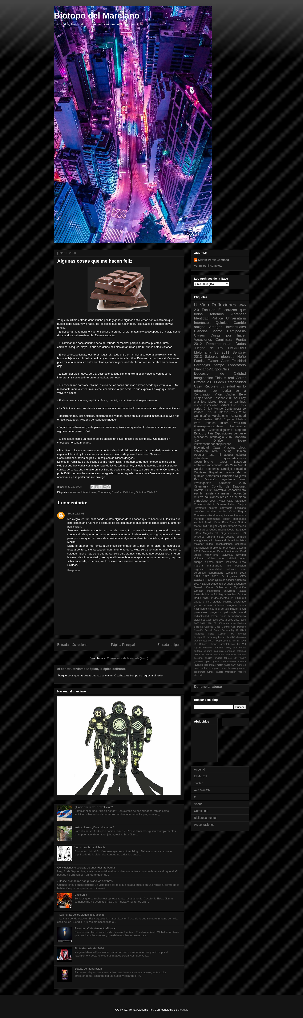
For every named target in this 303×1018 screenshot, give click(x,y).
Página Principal (123, 645)
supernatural (216, 572)
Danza (206, 583)
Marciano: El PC (223, 415)
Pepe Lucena (223, 640)
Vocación (211, 479)
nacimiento (200, 608)
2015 (242, 483)
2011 (225, 352)
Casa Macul (238, 465)
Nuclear (232, 594)
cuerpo (198, 562)
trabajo (219, 672)
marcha (198, 565)
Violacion (207, 647)
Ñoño (241, 357)
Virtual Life (228, 405)
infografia (231, 605)
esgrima (211, 511)
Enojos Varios (203, 398)
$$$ (203, 620)
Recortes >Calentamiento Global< (95, 928)
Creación (198, 630)
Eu (237, 630)
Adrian (226, 623)
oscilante (240, 543)
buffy (228, 647)
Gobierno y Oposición (231, 587)
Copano (228, 419)
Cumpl (217, 630)
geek (208, 661)
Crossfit (209, 630)
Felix (208, 490)
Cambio (240, 323)
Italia (209, 637)
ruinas (210, 672)
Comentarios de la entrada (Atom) (127, 658)
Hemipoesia (236, 331)
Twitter (213, 361)
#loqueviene (238, 426)
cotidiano (240, 507)
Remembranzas (218, 344)
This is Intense (217, 412)
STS (243, 533)
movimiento (214, 465)
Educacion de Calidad (220, 373)
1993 (243, 572)
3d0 (226, 465)
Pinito (205, 598)
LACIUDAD (237, 348)
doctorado (240, 601)
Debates (210, 423)
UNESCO (235, 598)
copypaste (226, 507)
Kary (215, 637)
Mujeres (240, 476)
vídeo (205, 529)
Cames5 (208, 626)
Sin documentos (219, 598)
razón (214, 616)
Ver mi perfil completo (208, 265)
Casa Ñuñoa (238, 522)
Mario (197, 526)
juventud (198, 665)
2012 (198, 344)
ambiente (200, 465)
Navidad (241, 554)
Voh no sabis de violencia (89, 847)
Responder (74, 570)
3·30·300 (200, 430)
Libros (212, 401)
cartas (242, 647)
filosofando (220, 540)
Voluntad (199, 558)
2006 (212, 500)
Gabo (209, 587)
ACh (215, 451)
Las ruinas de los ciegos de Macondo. (82, 914)
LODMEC (227, 554)
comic (242, 558)
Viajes (219, 394)
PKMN (211, 640)
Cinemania (201, 486)
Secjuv (242, 504)
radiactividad (201, 616)
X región (213, 526)
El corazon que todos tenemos (220, 312)
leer (206, 665)
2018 (208, 623)
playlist (234, 608)
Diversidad (211, 405)
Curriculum (201, 810)
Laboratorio (237, 365)
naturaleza (201, 458)
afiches (211, 558)
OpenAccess (200, 640)
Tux (239, 644)
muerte (198, 497)
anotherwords (238, 515)
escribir (198, 493)
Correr (241, 378)
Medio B (210, 594)
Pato (197, 479)
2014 (242, 412)
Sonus (198, 804)
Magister (208, 533)
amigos (199, 327)
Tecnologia (217, 437)
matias (242, 526)
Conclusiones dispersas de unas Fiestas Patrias (86, 867)
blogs (242, 447)
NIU (217, 533)
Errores (200, 382)
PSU (204, 526)
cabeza (241, 454)
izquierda (231, 562)
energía (198, 540)
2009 (229, 398)
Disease (222, 504)
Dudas (240, 344)
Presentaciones (204, 824)
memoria (199, 518)
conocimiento (237, 490)
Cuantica (240, 579)
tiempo (219, 365)
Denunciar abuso (208, 686)
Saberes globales (219, 357)
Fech (220, 382)
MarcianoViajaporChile (212, 369)
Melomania (202, 352)
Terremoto (200, 507)
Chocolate (104, 492)
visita (197, 619)
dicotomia (219, 654)
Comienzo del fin (204, 504)
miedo (198, 405)
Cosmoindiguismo (220, 430)
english (208, 658)
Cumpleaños (202, 415)
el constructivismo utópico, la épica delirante (91, 669)
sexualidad (215, 569)
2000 (230, 620)
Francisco (199, 633)
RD (195, 644)
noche (222, 511)
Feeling (226, 451)
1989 (215, 620)
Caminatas (223, 340)
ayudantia (228, 479)
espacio (208, 540)
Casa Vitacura (224, 447)
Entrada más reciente (72, 645)
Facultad (208, 310)
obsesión (240, 565)
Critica (208, 408)
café (208, 601)
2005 (196, 623)
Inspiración (213, 590)
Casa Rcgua (237, 511)
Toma (197, 419)
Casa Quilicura (217, 579)
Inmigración (200, 637)
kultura (224, 423)
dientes (209, 562)
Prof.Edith (239, 423)
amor (222, 558)
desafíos (199, 511)
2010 (211, 382)
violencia (198, 675)
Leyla (221, 637)
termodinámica (237, 616)
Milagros (221, 594)
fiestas (208, 419)
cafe (235, 647)
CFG (243, 576)
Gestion (222, 633)
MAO (232, 637)
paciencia (225, 483)
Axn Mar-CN (202, 790)
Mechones (201, 437)
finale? (242, 658)
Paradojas (202, 365)
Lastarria (199, 594)
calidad (231, 558)
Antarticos (212, 476)
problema (216, 547)
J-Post (198, 533)
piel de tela (222, 608)
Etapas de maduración (88, 968)
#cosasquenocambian (208, 426)
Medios (241, 419)
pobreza (206, 668)
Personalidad (235, 382)
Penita (241, 340)
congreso (230, 651)
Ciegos (230, 579)
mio (229, 565)
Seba (70, 513)
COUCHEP (200, 579)
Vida (204, 304)
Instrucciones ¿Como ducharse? (94, 827)
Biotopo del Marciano (97, 15)
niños (211, 608)
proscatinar (200, 612)
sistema (241, 547)
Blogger (182, 1009)
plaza (242, 608)
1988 (208, 620)
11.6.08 (79, 513)
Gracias (198, 590)
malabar (199, 543)
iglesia (216, 661)
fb (195, 797)
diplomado (230, 654)
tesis (234, 412)
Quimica (141, 492)
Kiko (209, 515)
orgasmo (199, 569)
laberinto (234, 540)
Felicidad (128, 492)
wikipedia (231, 572)
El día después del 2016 (89, 948)
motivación (239, 493)
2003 (197, 551)
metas (225, 493)
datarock (241, 651)
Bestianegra (208, 551)
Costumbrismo (203, 461)
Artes (234, 623)
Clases (199, 335)
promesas (229, 547)
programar (199, 672)
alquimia (224, 515)
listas (243, 540)
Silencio (213, 644)
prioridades (239, 518)
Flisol (243, 630)
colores (213, 507)
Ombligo (226, 468)
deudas (209, 654)
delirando (199, 654)
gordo (197, 605)
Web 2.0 (152, 492)
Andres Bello (236, 394)
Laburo (232, 504)
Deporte (240, 430)
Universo (199, 536)
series (198, 408)
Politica (198, 412)
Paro (197, 423)
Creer (223, 461)
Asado (208, 522)
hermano (208, 605)
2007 (229, 437)
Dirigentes (217, 583)
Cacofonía (80, 894)
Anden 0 (199, 769)
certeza (198, 651)
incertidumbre (228, 661)
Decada (226, 630)
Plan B (235, 640)
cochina (227, 601)
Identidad (201, 318)
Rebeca (203, 644)
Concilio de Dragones (229, 486)
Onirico (218, 440)
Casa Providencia (227, 551)
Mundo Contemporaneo (230, 408)
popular (215, 668)
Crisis (242, 405)
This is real (224, 378)
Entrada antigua (169, 645)
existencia (212, 493)
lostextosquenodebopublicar (212, 444)
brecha (211, 536)
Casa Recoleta (206, 386)
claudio (217, 601)
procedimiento (228, 668)
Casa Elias (221, 522)
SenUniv (239, 352)
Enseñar (117, 492)
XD (244, 598)
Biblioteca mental (205, 817)
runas (223, 616)
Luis (227, 637)
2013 (198, 357)
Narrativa (220, 490)
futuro (220, 562)
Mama (217, 331)
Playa (243, 640)
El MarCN (200, 776)
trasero (242, 672)
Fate (214, 390)
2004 (243, 620)
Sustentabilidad (227, 644)
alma (215, 515)
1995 (197, 576)
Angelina (232, 576)
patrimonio (213, 518)
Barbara (241, 623)
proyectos (216, 612)
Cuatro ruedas (217, 529)
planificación (201, 547)
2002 (215, 576)
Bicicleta (198, 626)
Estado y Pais (203, 433)
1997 (206, 576)
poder (226, 518)
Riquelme (215, 472)
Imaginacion (203, 378)
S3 (216, 352)
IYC (232, 633)
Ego (233, 630)
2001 (236, 620)
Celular (198, 468)
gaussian (198, 661)
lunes (242, 605)
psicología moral (235, 612)
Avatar (221, 500)
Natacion (240, 461)
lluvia (243, 562)
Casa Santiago (236, 500)
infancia (219, 605)
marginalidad (214, 565)
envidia (218, 658)
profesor (241, 668)
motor (220, 665)
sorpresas (200, 572)
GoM (243, 551)
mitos (209, 543)
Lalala (242, 590)
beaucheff (219, 647)
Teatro (242, 440)
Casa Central (222, 626)
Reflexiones (223, 304)
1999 (221, 620)
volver (197, 529)
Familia (199, 361)
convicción (201, 451)
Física (211, 633)
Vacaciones (203, 340)
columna (207, 651)
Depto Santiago (236, 529)
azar (243, 479)
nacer (227, 665)
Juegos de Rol (208, 348)
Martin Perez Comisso (213, 260)
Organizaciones (230, 533)
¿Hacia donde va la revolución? (93, 807)
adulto (197, 601)
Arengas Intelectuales (83, 492)
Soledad (240, 415)
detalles (241, 536)
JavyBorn (229, 590)
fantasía (232, 526)
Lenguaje (240, 433)
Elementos (227, 476)
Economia (212, 468)
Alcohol (198, 522)
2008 (218, 419)
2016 (202, 623)
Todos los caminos (232, 401)
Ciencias (200, 331)
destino (230, 536)
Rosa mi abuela (220, 454)
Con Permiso (238, 626)
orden (197, 668)
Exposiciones (223, 433)
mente (212, 665)
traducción (230, 672)
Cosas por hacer (228, 335)
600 (220, 623)
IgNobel (242, 633)
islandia (242, 661)
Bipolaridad (201, 447)
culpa (220, 536)
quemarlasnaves (235, 458)
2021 (215, 623)
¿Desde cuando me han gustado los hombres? (85, 881)
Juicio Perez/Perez (206, 554)
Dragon (228, 583)
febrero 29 (230, 658)
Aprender (238, 314)
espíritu (222, 526)
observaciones (224, 543)
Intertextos (202, 323)
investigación (202, 483)
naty (233, 665)
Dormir (198, 490)
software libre (236, 569)
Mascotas (241, 637)
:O (222, 576)
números (241, 665)
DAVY (197, 583)
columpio (219, 651)
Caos (225, 361)
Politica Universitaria (229, 318)
